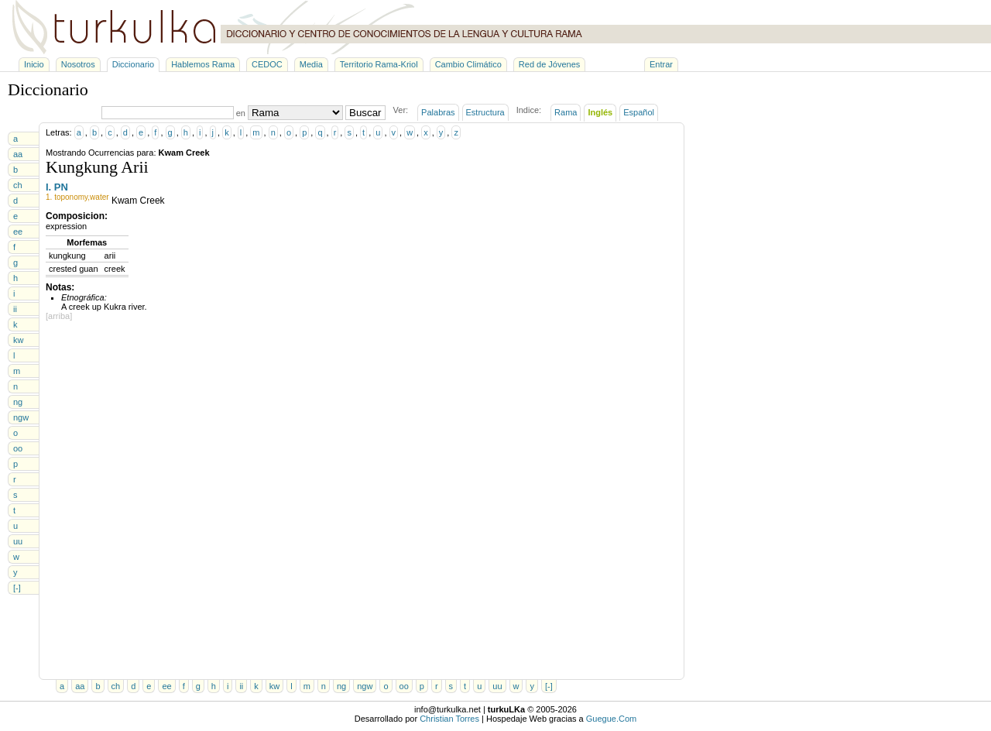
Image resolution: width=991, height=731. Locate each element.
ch (17, 185)
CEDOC (267, 64)
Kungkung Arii (97, 167)
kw (18, 340)
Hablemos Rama (203, 64)
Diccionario (133, 64)
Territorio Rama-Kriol (379, 64)
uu (17, 541)
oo (17, 448)
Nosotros (78, 64)
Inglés (600, 112)
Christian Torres (449, 718)
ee (17, 231)
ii (15, 309)
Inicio (34, 64)
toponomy (70, 197)
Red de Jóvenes (550, 64)
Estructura (485, 112)
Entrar (661, 64)
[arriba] (59, 316)
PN (61, 187)
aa (17, 154)
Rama (565, 112)
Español (638, 112)
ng (17, 402)
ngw (21, 417)
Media (311, 64)
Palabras (437, 112)
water (99, 197)
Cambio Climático (468, 64)
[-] (17, 587)
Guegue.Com (611, 718)
